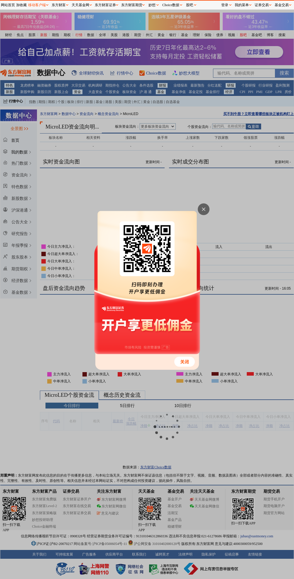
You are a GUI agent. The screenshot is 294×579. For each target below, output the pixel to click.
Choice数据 (170, 5)
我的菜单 (242, 5)
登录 (224, 5)
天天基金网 (80, 5)
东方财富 (59, 5)
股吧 (189, 5)
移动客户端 (37, 5)
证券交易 (262, 5)
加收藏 (21, 5)
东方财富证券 (105, 5)
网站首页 (8, 5)
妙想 (152, 5)
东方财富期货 (131, 5)
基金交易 (282, 5)
